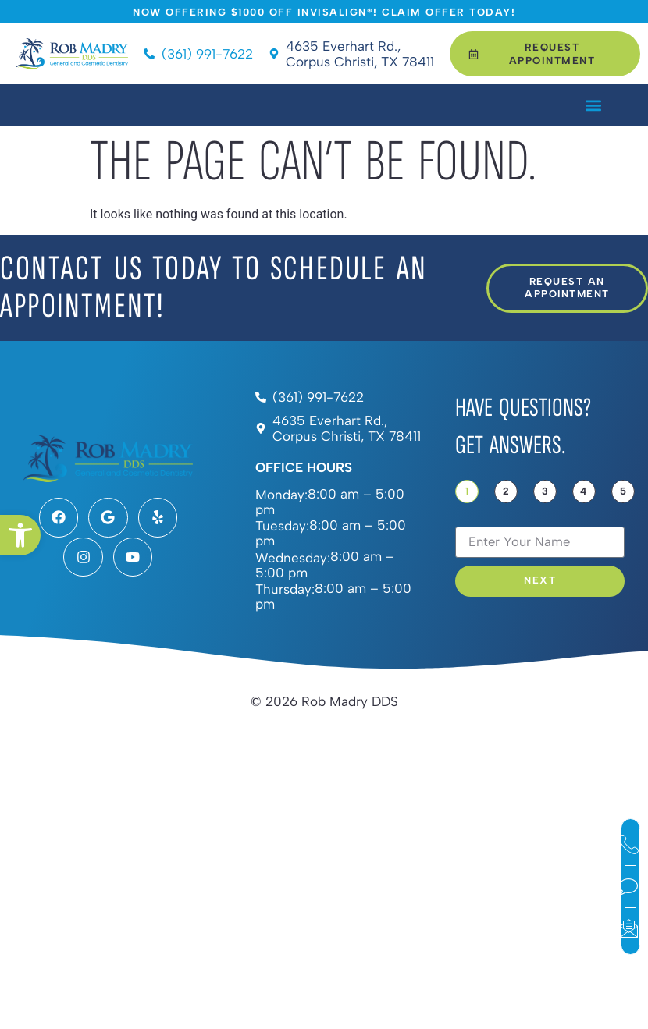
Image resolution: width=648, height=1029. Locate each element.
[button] (593, 105)
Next (540, 581)
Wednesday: (292, 558)
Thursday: (285, 589)
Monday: (281, 495)
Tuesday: (282, 526)
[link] (20, 535)
